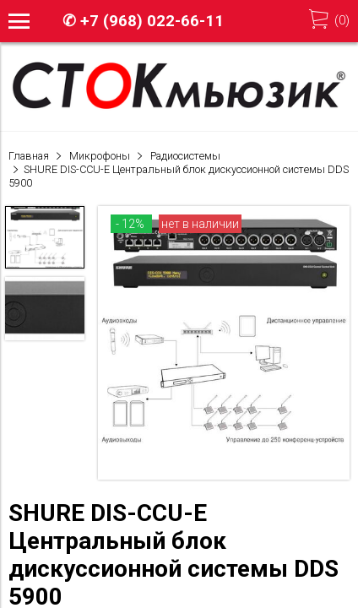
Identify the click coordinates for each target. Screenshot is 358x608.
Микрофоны (99, 155)
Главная (28, 155)
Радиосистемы (185, 155)
